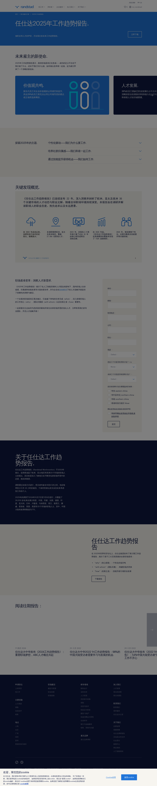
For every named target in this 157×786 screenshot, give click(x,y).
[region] (78, 777)
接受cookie (129, 777)
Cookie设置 (111, 777)
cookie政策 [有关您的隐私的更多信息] (24, 784)
